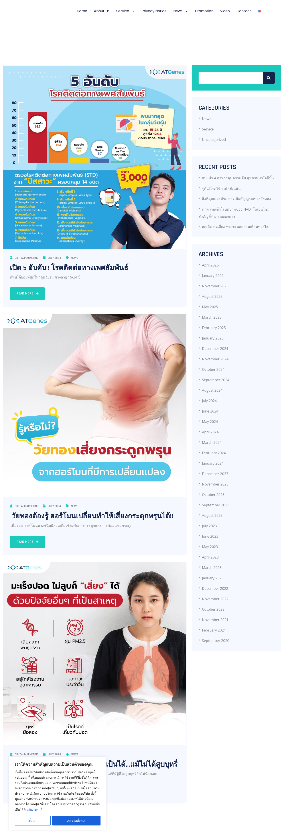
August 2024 (212, 390)
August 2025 (212, 296)
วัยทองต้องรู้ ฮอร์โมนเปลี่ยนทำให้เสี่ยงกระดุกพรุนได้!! (91, 516)
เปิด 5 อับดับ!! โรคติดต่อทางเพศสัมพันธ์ (69, 267)
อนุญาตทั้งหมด (76, 820)
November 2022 (215, 598)
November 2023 (215, 484)
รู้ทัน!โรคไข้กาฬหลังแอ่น (221, 188)
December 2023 (215, 473)
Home (82, 11)
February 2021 (214, 630)
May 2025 (210, 306)
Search (269, 78)
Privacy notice (154, 11)
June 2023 (210, 536)
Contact (244, 11)
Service (125, 11)
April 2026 (210, 265)
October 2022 (213, 609)
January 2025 (212, 338)
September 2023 (215, 505)
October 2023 (213, 494)
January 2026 (212, 275)
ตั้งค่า (32, 820)
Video (225, 11)
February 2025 (214, 327)
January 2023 (212, 578)
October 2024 (213, 369)
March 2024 (211, 442)
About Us (102, 11)
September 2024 (215, 379)
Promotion (204, 11)
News (180, 11)
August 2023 (212, 515)
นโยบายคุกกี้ (35, 809)
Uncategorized (214, 139)
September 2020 (215, 640)
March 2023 (211, 567)
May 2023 (210, 546)
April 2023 (210, 557)
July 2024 (52, 258)
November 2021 (215, 619)
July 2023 (209, 525)
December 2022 (215, 588)
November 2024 (215, 359)
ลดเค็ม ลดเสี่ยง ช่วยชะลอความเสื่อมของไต (235, 226)
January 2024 (212, 463)
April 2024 (210, 432)
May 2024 (210, 421)
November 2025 (215, 286)
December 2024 (215, 348)
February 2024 (214, 452)
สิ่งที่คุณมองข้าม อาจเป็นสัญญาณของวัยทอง (236, 198)
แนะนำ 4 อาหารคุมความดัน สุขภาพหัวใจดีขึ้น (238, 178)
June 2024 (210, 411)
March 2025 (211, 317)
